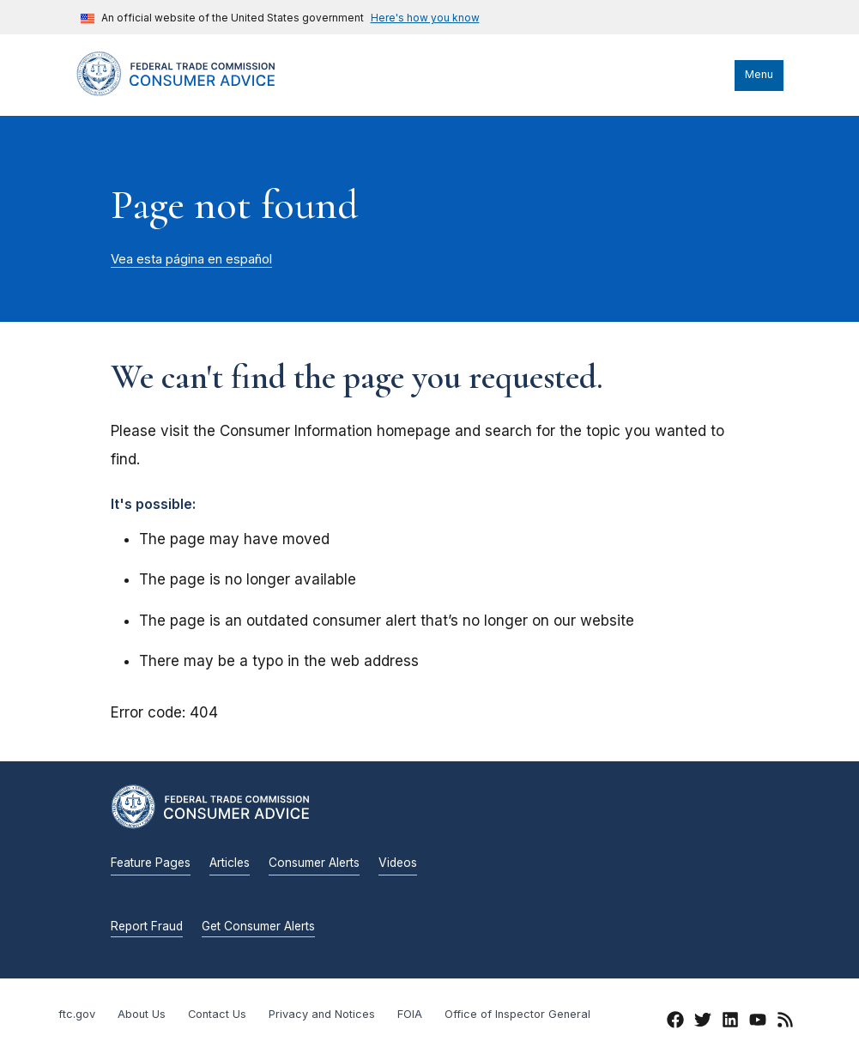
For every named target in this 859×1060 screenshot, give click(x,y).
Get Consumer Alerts (258, 926)
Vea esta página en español (191, 259)
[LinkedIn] (730, 1022)
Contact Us (217, 1014)
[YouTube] (757, 1022)
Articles (229, 862)
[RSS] (785, 1022)
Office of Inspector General (517, 1014)
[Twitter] (702, 1022)
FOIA (409, 1014)
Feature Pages (151, 862)
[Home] (192, 92)
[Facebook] (675, 1022)
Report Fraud (147, 926)
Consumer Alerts (314, 862)
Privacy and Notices (322, 1014)
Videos (397, 862)
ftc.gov (76, 1014)
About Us (142, 1014)
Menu (759, 74)
